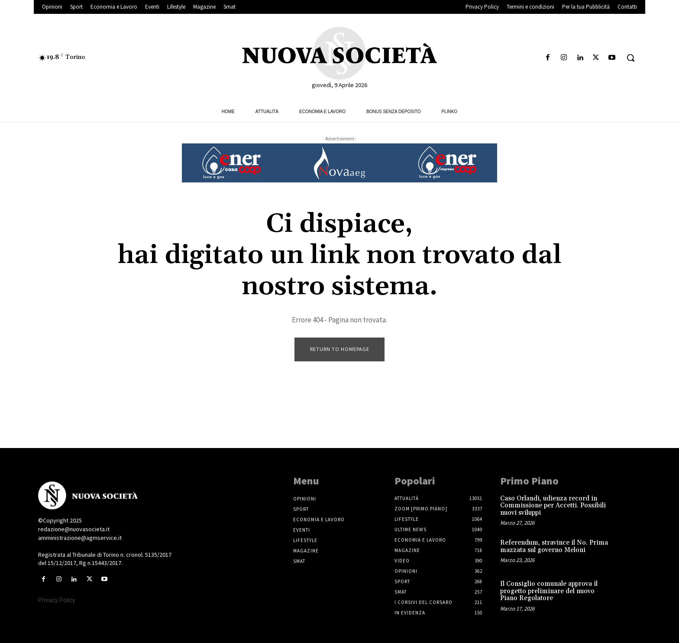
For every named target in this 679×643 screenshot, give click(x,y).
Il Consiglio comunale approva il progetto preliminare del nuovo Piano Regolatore (549, 591)
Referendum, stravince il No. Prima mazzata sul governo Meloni (554, 546)
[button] (630, 57)
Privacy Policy (56, 600)
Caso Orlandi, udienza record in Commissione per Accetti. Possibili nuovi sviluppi (553, 505)
